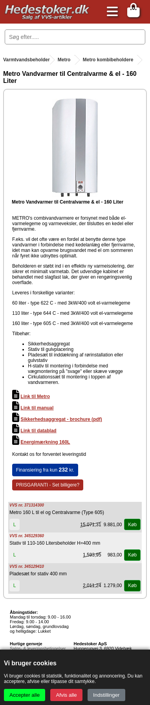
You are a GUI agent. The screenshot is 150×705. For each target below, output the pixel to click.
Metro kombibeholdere (108, 59)
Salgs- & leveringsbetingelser (38, 648)
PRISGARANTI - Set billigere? (47, 485)
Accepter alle (24, 695)
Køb (132, 524)
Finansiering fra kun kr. (45, 469)
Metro (64, 59)
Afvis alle (66, 695)
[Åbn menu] (110, 12)
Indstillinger (106, 695)
